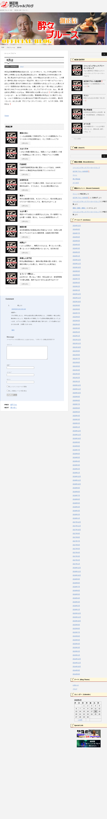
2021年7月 (76, 358)
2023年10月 (77, 267)
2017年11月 (77, 526)
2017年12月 (77, 522)
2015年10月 (77, 621)
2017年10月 (77, 530)
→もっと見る (77, 138)
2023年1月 (76, 290)
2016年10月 (77, 575)
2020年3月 (76, 419)
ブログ (22, 66)
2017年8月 (76, 537)
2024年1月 (76, 256)
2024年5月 (76, 241)
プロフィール (10, 47)
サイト (9, 379)
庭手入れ (13, 405)
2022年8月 (76, 309)
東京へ (22, 196)
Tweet (6, 116)
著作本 (19, 47)
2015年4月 (76, 644)
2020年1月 (76, 427)
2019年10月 (77, 438)
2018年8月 (76, 492)
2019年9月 (76, 442)
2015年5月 (76, 640)
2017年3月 (76, 556)
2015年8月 (76, 628)
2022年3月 (76, 328)
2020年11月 (77, 389)
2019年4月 (76, 461)
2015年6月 (76, 636)
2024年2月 (76, 252)
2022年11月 (77, 298)
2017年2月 (76, 560)
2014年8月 (76, 674)
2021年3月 (76, 374)
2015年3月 (76, 647)
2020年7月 (76, 404)
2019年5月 (76, 457)
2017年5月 (76, 549)
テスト (86, 95)
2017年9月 (76, 533)
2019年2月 (76, 469)
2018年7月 (76, 495)
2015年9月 (76, 625)
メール (9, 372)
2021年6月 (76, 362)
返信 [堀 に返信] (13, 330)
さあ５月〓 (24, 149)
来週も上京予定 (26, 258)
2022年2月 (76, 332)
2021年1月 (76, 381)
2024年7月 (76, 233)
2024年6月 (76, 237)
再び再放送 (87, 110)
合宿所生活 (24, 180)
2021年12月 (77, 339)
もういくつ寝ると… (27, 274)
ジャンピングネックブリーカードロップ (86, 167)
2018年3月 (76, 511)
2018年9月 (76, 488)
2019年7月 (76, 450)
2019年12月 (77, 431)
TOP (2, 47)
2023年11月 (77, 263)
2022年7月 (76, 313)
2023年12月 (77, 260)
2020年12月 (77, 385)
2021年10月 (77, 347)
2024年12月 (77, 225)
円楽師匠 (23, 164)
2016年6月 (76, 590)
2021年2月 (76, 377)
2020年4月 (76, 416)
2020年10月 (77, 393)
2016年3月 (76, 602)
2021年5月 (76, 366)
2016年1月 (76, 609)
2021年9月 (76, 351)
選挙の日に (24, 133)
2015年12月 (77, 613)
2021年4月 (76, 370)
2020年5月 (76, 412)
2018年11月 (77, 480)
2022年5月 (76, 320)
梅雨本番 (23, 227)
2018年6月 (76, 499)
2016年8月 (76, 583)
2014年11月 (77, 663)
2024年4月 (76, 244)
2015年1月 (76, 655)
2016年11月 (77, 571)
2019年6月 (76, 454)
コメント (9, 344)
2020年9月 (76, 396)
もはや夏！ (24, 211)
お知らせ (76, 685)
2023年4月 (76, 282)
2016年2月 (76, 606)
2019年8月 (76, 446)
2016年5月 (76, 594)
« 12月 (80, 720)
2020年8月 (76, 400)
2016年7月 (76, 587)
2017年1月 (76, 564)
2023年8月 (76, 275)
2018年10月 (77, 484)
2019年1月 (76, 473)
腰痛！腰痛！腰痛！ (79, 208)
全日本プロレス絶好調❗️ (93, 81)
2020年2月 (76, 423)
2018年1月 (76, 518)
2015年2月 (76, 651)
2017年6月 (76, 545)
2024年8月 (76, 229)
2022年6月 (76, 317)
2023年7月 (76, 279)
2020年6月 (76, 408)
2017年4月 (76, 552)
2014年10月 (77, 666)
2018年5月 (76, 503)
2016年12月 (77, 568)
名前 (8, 365)
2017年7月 (76, 541)
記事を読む (25, 143)
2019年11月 (77, 435)
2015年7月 (76, 632)
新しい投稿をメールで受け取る (17, 391)
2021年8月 (76, 355)
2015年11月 (77, 617)
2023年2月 (76, 286)
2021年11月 (77, 343)
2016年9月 (76, 579)
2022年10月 (77, 301)
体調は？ (23, 242)
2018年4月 (76, 507)
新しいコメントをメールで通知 (17, 386)
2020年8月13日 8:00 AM (19, 309)
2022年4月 (76, 324)
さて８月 (86, 124)
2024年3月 (76, 248)
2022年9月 (76, 305)
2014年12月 (77, 659)
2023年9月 (76, 271)
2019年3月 (76, 465)
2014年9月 (76, 670)
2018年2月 (76, 514)
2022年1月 (76, 336)
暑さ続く (13, 407)
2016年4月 (76, 598)
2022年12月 (77, 294)
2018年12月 (77, 476)
